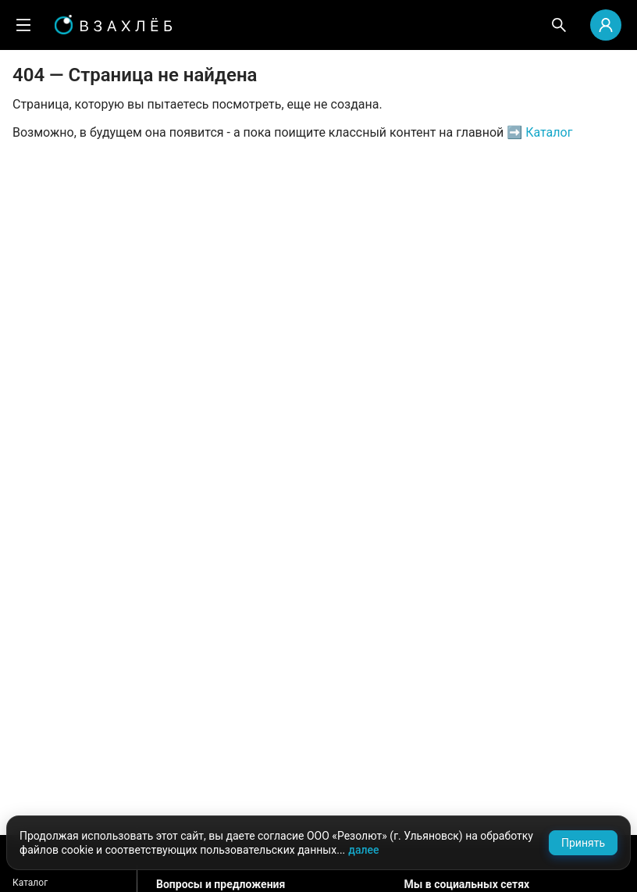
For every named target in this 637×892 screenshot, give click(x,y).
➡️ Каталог (538, 132)
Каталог (30, 882)
